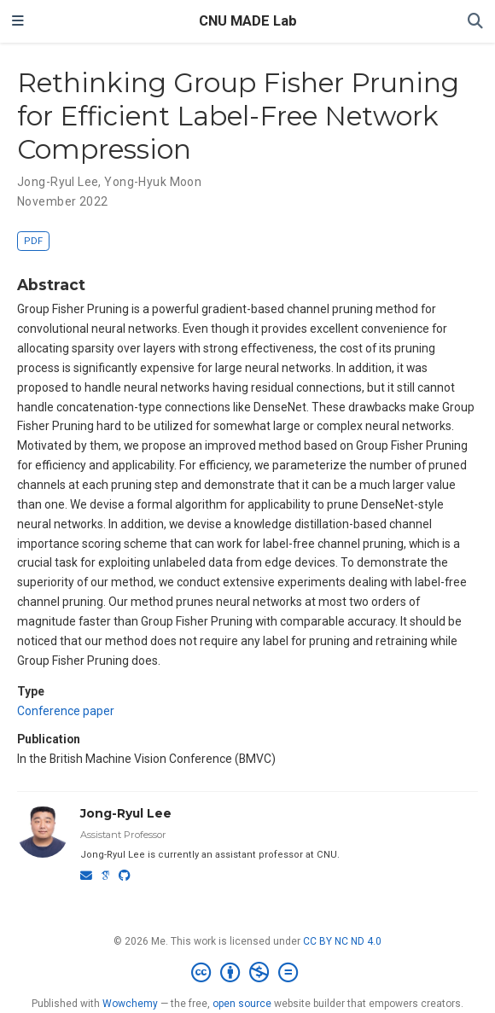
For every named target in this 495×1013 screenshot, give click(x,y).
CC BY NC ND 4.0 (342, 941)
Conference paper (65, 711)
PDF (33, 241)
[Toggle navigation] (18, 21)
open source (242, 1004)
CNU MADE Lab (248, 21)
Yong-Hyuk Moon (152, 182)
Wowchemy (130, 1004)
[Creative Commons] (248, 973)
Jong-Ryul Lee (57, 182)
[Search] (475, 22)
